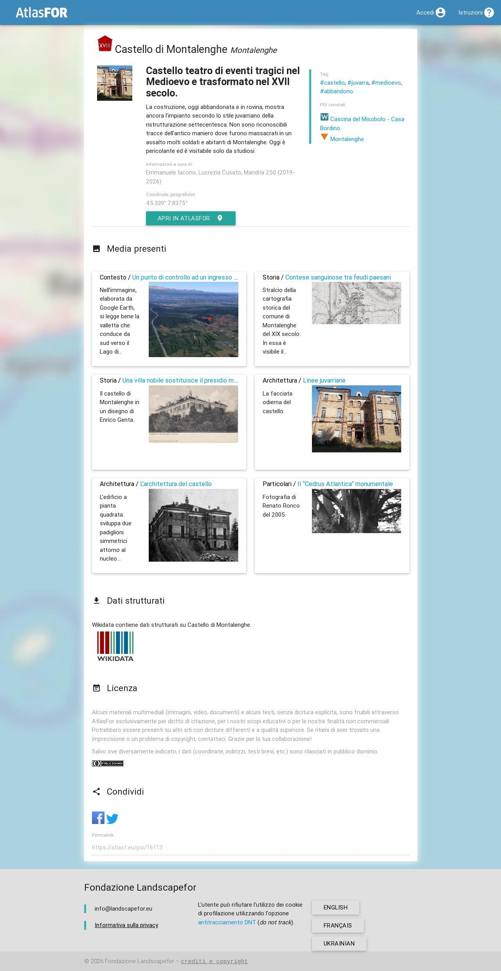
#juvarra (358, 82)
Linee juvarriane (324, 380)
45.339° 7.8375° (166, 203)
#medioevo (386, 82)
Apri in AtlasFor (191, 218)
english (336, 907)
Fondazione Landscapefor (139, 961)
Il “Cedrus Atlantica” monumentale (345, 483)
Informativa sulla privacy (126, 925)
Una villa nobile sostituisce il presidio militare (186, 380)
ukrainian (339, 943)
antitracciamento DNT (227, 922)
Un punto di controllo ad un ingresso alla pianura (198, 277)
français (338, 925)
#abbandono (336, 91)
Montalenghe (342, 139)
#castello (332, 82)
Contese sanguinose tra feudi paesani (338, 277)
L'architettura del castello (176, 483)
